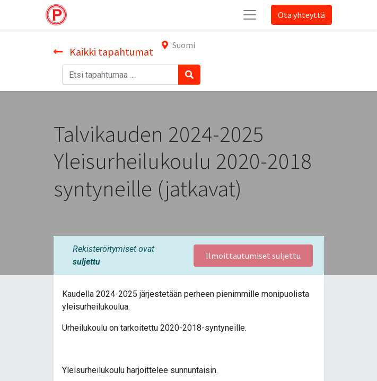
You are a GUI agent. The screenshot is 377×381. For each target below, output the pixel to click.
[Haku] (189, 75)
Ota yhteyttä (301, 15)
